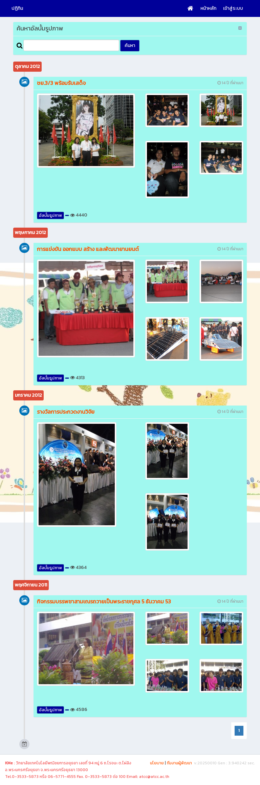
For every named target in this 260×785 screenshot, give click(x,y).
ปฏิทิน (17, 8)
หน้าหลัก (208, 8)
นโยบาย (157, 763)
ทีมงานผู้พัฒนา (179, 763)
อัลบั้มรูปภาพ (50, 215)
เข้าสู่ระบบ (233, 8)
